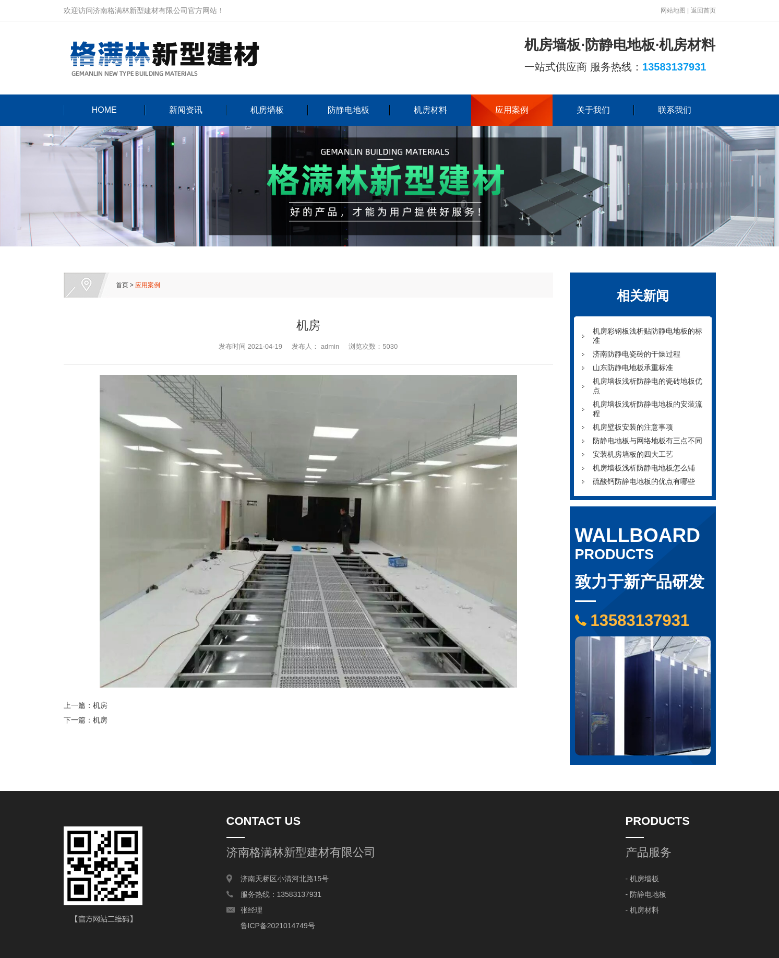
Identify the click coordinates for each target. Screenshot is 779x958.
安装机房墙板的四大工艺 (633, 454)
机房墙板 (267, 109)
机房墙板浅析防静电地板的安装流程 (647, 409)
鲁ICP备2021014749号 (278, 925)
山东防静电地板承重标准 (633, 367)
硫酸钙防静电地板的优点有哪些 (644, 481)
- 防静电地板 (646, 894)
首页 (122, 285)
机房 (100, 705)
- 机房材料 (643, 910)
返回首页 (703, 10)
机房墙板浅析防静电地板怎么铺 (644, 468)
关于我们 (593, 109)
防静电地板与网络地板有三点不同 (647, 440)
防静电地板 (348, 109)
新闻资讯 (185, 109)
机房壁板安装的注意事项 (633, 427)
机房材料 (430, 109)
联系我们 (674, 109)
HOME (104, 109)
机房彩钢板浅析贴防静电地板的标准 (647, 336)
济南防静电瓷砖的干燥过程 (636, 354)
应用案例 (512, 109)
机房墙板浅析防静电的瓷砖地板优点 (647, 386)
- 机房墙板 (643, 878)
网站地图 (673, 10)
